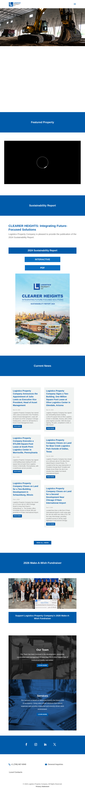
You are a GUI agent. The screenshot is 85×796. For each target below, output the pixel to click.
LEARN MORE (42, 665)
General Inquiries (55, 764)
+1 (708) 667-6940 (18, 764)
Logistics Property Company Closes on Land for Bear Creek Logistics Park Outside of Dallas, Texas (58, 446)
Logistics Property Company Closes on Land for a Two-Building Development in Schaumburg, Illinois (25, 489)
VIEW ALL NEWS (42, 543)
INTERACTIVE (42, 259)
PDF (42, 268)
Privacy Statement (42, 786)
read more (17, 426)
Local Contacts (15, 772)
